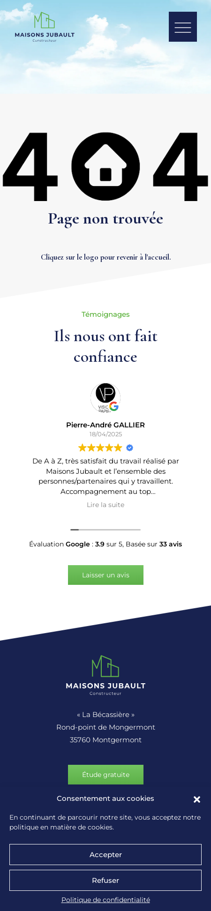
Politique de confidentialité (105, 900)
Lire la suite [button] (105, 504)
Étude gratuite (105, 774)
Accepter (106, 854)
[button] (197, 798)
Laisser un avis (105, 575)
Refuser (105, 880)
